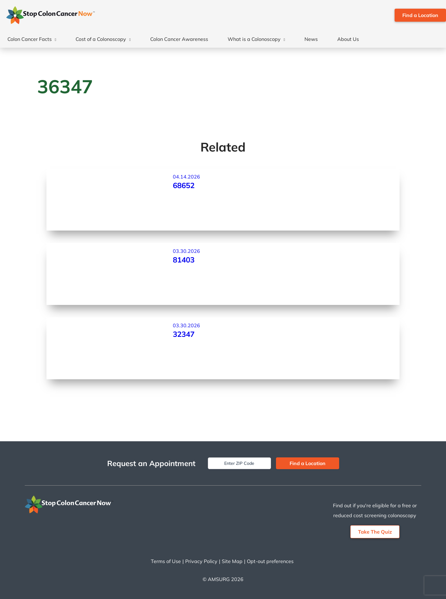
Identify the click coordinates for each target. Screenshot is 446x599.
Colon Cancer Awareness (179, 39)
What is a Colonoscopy (254, 39)
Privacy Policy (201, 561)
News (311, 39)
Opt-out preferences (270, 561)
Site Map (232, 561)
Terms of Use (166, 561)
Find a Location (420, 15)
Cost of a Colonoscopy (101, 39)
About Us (348, 39)
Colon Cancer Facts (29, 39)
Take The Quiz (375, 532)
